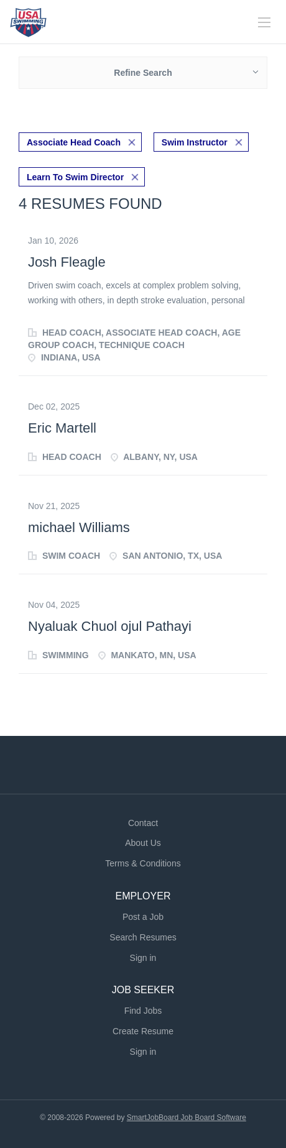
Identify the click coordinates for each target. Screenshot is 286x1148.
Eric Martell (62, 428)
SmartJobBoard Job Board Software (186, 1117)
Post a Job (143, 917)
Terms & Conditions (142, 863)
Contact (143, 823)
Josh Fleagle (67, 262)
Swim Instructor (195, 142)
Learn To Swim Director (75, 177)
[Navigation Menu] (264, 22)
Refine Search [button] (143, 73)
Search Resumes (142, 937)
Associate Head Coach (74, 142)
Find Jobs (143, 1011)
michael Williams (79, 527)
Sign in (143, 958)
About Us (143, 843)
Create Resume (143, 1031)
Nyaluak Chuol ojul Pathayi (109, 626)
